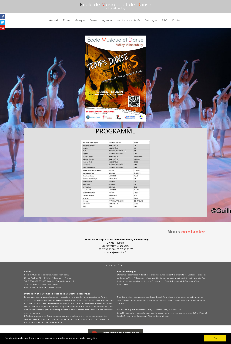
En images (151, 20)
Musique (80, 20)
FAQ (164, 20)
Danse (93, 20)
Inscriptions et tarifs (128, 20)
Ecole (66, 20)
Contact (177, 20)
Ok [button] (215, 338)
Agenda (107, 20)
